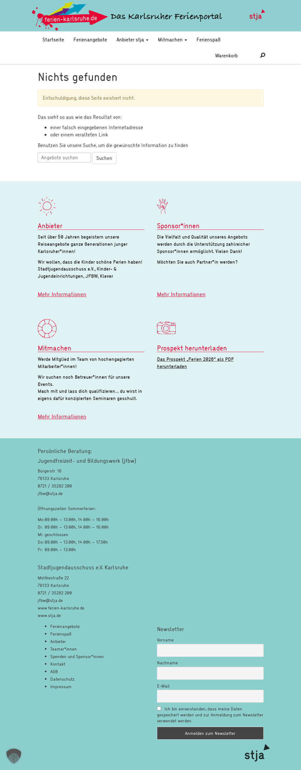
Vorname (165, 640)
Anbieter (58, 641)
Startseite (53, 39)
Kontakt (57, 664)
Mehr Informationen (62, 294)
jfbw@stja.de (50, 600)
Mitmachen (172, 39)
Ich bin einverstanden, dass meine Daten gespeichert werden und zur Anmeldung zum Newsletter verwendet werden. (210, 715)
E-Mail (163, 686)
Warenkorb (233, 55)
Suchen (104, 158)
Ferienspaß (208, 39)
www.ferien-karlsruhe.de (61, 608)
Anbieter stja (132, 39)
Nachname (167, 663)
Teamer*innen (63, 649)
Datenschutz (62, 679)
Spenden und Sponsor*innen (77, 656)
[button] (14, 756)
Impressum (61, 686)
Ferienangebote (90, 39)
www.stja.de (49, 615)
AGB (54, 671)
